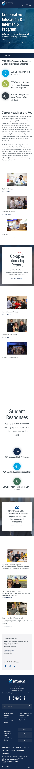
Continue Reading (7, 571)
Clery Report (7, 740)
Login (24, 740)
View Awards (5, 314)
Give (24, 737)
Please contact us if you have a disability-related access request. (15, 751)
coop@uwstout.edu (9, 650)
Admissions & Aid (8, 713)
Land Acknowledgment (25, 693)
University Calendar (9, 733)
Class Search (22, 718)
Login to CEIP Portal (8, 237)
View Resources (6, 191)
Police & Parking (8, 738)
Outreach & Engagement (10, 720)
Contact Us (5, 693)
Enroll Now (5, 43)
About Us (6, 722)
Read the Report (16, 278)
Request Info (6, 767)
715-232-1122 (17, 686)
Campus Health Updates (25, 713)
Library (5, 736)
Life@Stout (6, 718)
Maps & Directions (24, 715)
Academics (6, 715)
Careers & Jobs (7, 731)
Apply (24, 729)
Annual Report (17, 43)
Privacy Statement (13, 693)
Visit (24, 733)
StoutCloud (22, 720)
